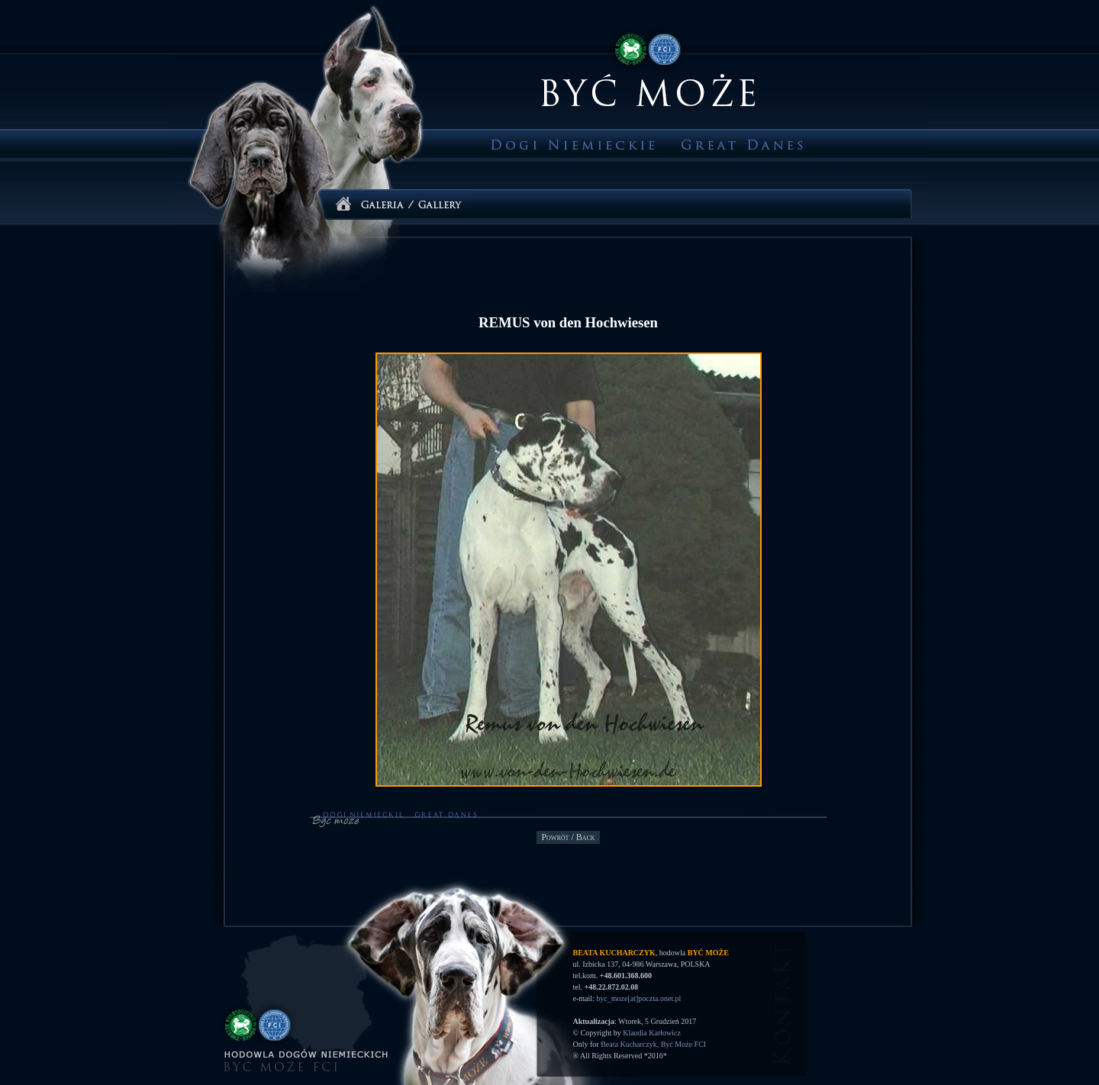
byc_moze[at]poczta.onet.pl (638, 998)
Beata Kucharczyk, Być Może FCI (653, 1044)
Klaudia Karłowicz (652, 1033)
